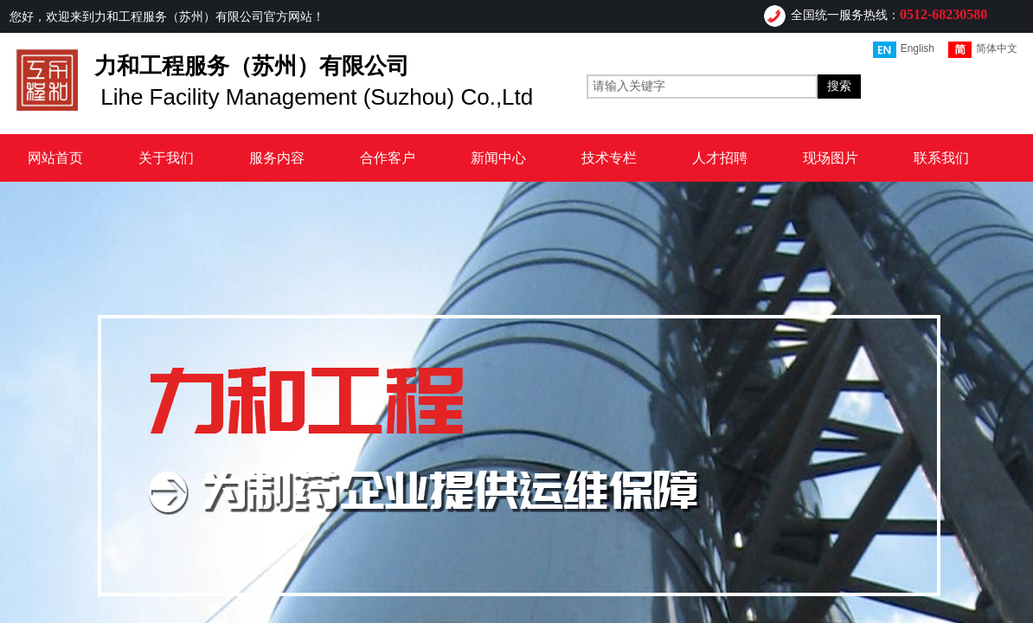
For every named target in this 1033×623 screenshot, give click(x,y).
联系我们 (941, 158)
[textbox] (702, 86)
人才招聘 (719, 158)
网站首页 (55, 158)
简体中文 (982, 50)
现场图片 (830, 158)
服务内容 (277, 158)
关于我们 (166, 158)
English (903, 50)
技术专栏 (609, 158)
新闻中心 (498, 158)
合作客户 (387, 158)
